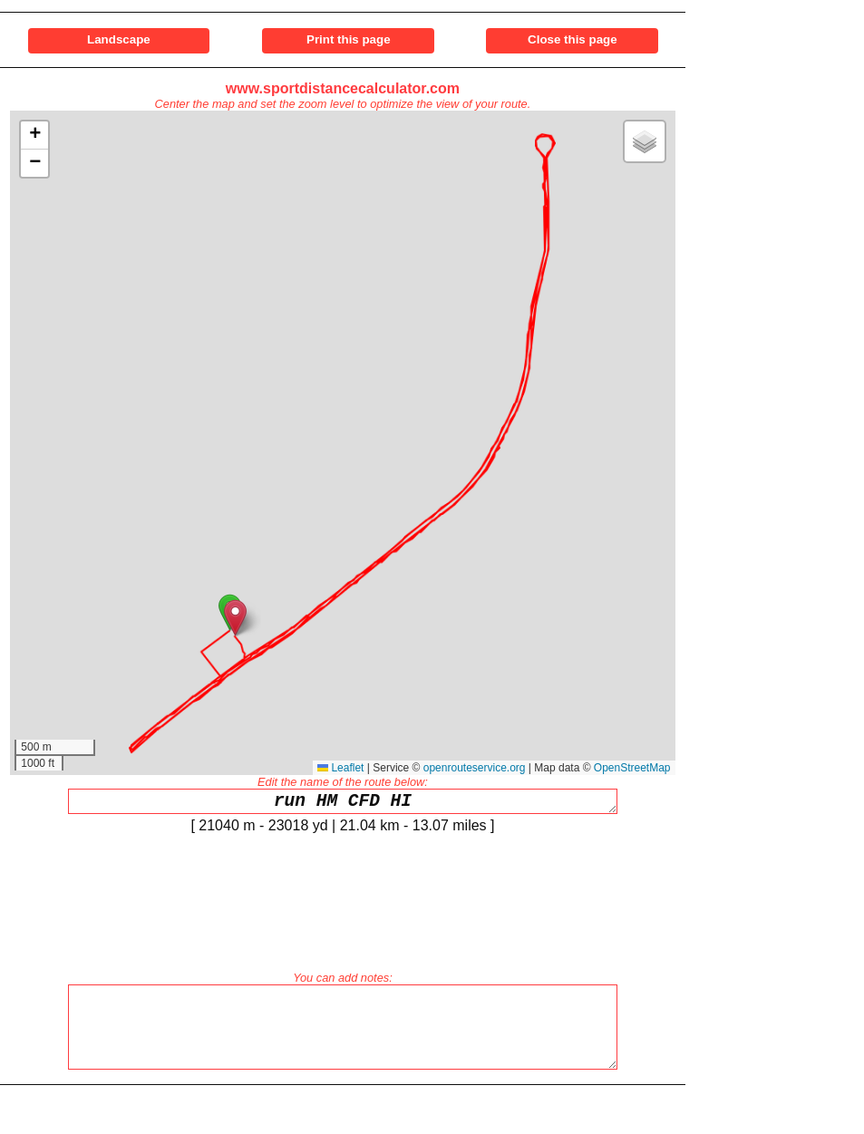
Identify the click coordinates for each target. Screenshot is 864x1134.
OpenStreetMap (632, 767)
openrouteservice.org (474, 767)
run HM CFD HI (342, 804)
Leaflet (340, 767)
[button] (235, 617)
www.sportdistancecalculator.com (343, 88)
